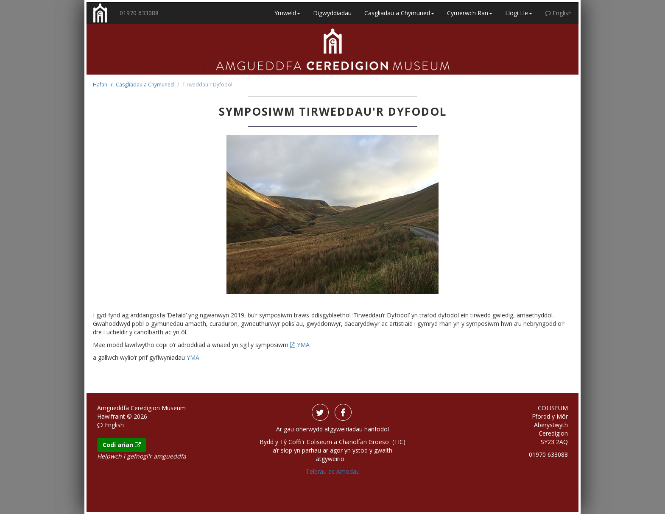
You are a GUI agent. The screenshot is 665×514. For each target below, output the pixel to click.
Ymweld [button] (287, 13)
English (558, 13)
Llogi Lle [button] (518, 13)
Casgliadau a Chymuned (145, 84)
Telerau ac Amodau (333, 471)
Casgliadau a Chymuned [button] (399, 13)
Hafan (100, 84)
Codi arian (122, 445)
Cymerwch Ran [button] (469, 13)
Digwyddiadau (332, 13)
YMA (300, 345)
